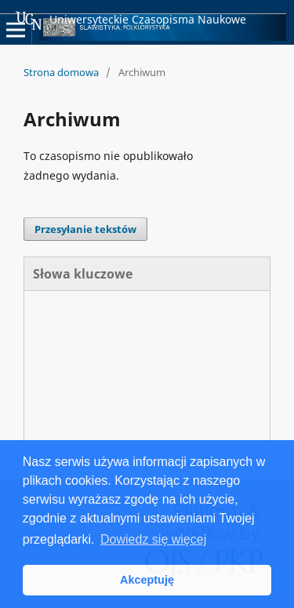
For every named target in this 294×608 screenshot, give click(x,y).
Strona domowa (61, 72)
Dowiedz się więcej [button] (153, 539)
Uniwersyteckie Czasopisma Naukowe (131, 20)
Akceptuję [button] (147, 579)
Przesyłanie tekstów (85, 229)
